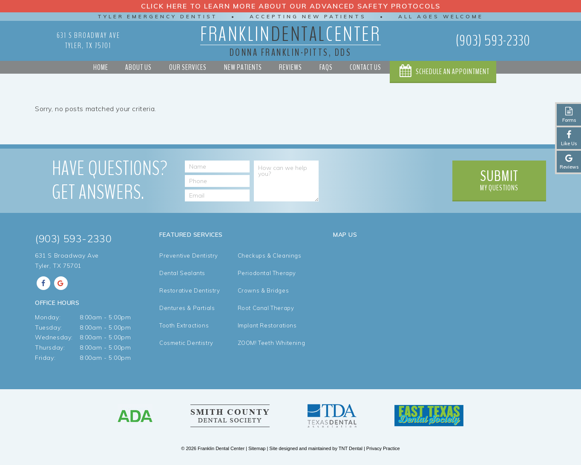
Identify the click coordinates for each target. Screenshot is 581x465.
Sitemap (256, 448)
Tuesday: (48, 327)
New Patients (243, 67)
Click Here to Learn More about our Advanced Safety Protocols (290, 6)
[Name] (217, 166)
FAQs (326, 67)
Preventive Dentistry (188, 255)
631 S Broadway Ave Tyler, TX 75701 (88, 40)
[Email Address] (217, 195)
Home (100, 67)
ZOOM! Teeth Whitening (271, 343)
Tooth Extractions (184, 325)
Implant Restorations (267, 325)
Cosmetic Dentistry (186, 343)
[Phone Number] (217, 181)
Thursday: (50, 347)
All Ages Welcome (441, 16)
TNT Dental (350, 448)
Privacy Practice (383, 448)
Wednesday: (54, 337)
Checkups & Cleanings (270, 255)
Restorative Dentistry (189, 290)
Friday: (45, 358)
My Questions (499, 179)
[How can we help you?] (286, 181)
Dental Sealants (182, 273)
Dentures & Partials (187, 308)
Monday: (47, 317)
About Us (138, 67)
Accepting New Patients (308, 16)
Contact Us (365, 67)
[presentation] (383, 177)
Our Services (188, 67)
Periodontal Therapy (267, 273)
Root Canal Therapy (266, 308)
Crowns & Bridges (263, 290)
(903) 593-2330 (493, 41)
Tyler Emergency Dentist (157, 16)
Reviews (290, 67)
